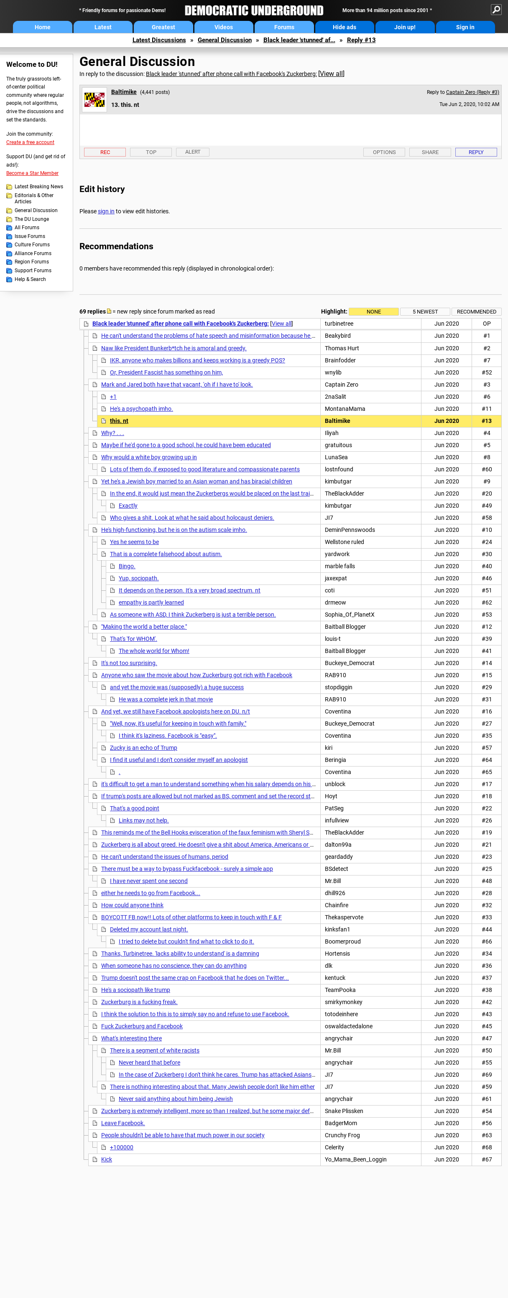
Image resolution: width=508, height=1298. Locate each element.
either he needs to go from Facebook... (150, 893)
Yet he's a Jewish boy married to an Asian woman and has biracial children (196, 481)
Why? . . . (112, 433)
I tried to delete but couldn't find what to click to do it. (186, 941)
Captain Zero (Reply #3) (472, 92)
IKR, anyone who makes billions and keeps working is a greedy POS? (197, 360)
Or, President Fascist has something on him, (166, 372)
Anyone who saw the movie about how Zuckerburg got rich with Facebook (196, 675)
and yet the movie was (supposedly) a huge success (177, 687)
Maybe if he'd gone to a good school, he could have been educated (186, 445)
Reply (476, 152)
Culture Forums (32, 245)
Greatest (163, 27)
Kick (106, 1159)
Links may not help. (144, 820)
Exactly (128, 505)
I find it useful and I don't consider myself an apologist (179, 760)
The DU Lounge (32, 219)
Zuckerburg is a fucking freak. (139, 1002)
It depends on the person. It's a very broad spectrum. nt (189, 590)
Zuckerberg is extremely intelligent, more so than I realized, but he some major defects (211, 1111)
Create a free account (30, 142)
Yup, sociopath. (139, 578)
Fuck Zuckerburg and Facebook (142, 1026)
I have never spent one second (149, 881)
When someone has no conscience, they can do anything (174, 965)
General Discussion (225, 40)
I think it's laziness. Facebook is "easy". (168, 735)
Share (430, 152)
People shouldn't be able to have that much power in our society (183, 1135)
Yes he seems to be (134, 542)
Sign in (465, 27)
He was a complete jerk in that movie (166, 699)
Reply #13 (361, 40)
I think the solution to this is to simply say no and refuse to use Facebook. (195, 1014)
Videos (223, 27)
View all (331, 74)
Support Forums (33, 270)
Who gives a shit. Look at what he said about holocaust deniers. (192, 517)
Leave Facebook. (123, 1123)
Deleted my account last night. (149, 929)
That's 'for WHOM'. (133, 638)
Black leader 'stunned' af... (299, 40)
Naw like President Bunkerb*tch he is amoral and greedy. (174, 348)
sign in (106, 211)
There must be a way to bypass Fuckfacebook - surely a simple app (187, 868)
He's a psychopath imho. (141, 408)
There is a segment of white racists (154, 1050)
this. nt (119, 420)
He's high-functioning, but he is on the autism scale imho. (174, 529)
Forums (284, 27)
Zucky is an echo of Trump (143, 747)
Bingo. (127, 566)
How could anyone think (132, 905)
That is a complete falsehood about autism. (166, 554)
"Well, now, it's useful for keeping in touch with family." (178, 723)
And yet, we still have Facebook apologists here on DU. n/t (175, 711)
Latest (103, 27)
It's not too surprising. (129, 663)
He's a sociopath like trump (135, 990)
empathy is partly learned (151, 602)
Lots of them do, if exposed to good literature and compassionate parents (205, 469)
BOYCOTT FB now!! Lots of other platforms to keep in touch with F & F (191, 917)
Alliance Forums (33, 253)
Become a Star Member (32, 173)
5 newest (425, 312)
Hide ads (344, 27)
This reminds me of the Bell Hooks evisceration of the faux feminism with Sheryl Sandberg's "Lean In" (229, 832)
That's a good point (134, 808)
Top (151, 152)
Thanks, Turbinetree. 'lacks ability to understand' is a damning (180, 953)
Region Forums (32, 262)
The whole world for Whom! (154, 651)
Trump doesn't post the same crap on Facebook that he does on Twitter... (195, 977)
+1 (113, 396)
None (374, 312)
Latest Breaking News (39, 187)
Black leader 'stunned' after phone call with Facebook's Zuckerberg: (231, 74)
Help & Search (30, 279)
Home (43, 27)
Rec (105, 152)
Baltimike (124, 92)
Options (384, 152)
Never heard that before (149, 1062)
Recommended (477, 312)
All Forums (27, 227)
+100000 (121, 1147)
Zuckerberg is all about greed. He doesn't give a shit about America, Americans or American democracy (233, 844)
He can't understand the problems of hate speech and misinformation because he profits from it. (225, 335)
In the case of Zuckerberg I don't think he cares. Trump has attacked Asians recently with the (237, 1074)
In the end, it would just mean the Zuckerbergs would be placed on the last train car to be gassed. (234, 493)
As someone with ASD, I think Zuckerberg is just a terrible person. (193, 614)
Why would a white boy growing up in (149, 457)
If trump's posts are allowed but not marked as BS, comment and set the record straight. (214, 796)
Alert (193, 152)
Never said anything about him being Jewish (176, 1099)
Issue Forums (30, 236)
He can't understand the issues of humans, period (164, 856)
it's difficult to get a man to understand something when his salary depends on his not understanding (230, 784)
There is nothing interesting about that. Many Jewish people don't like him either (212, 1086)
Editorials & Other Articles (34, 198)
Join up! (405, 27)
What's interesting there (131, 1038)
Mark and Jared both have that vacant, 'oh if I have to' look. (177, 384)
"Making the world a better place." (144, 626)
